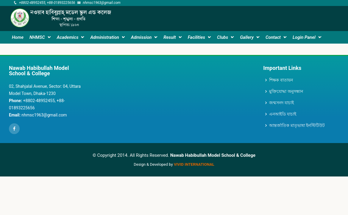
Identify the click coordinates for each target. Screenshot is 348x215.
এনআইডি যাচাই (282, 114)
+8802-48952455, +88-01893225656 (47, 3)
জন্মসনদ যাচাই (281, 103)
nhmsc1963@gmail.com (102, 3)
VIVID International (194, 164)
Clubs (222, 37)
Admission (141, 37)
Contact (273, 37)
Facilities (196, 37)
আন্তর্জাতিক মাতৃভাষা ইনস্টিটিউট (297, 125)
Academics (68, 37)
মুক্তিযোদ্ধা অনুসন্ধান (286, 91)
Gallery (247, 37)
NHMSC (37, 37)
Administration (104, 37)
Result (169, 37)
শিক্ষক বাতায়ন (281, 80)
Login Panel (304, 37)
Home (18, 37)
